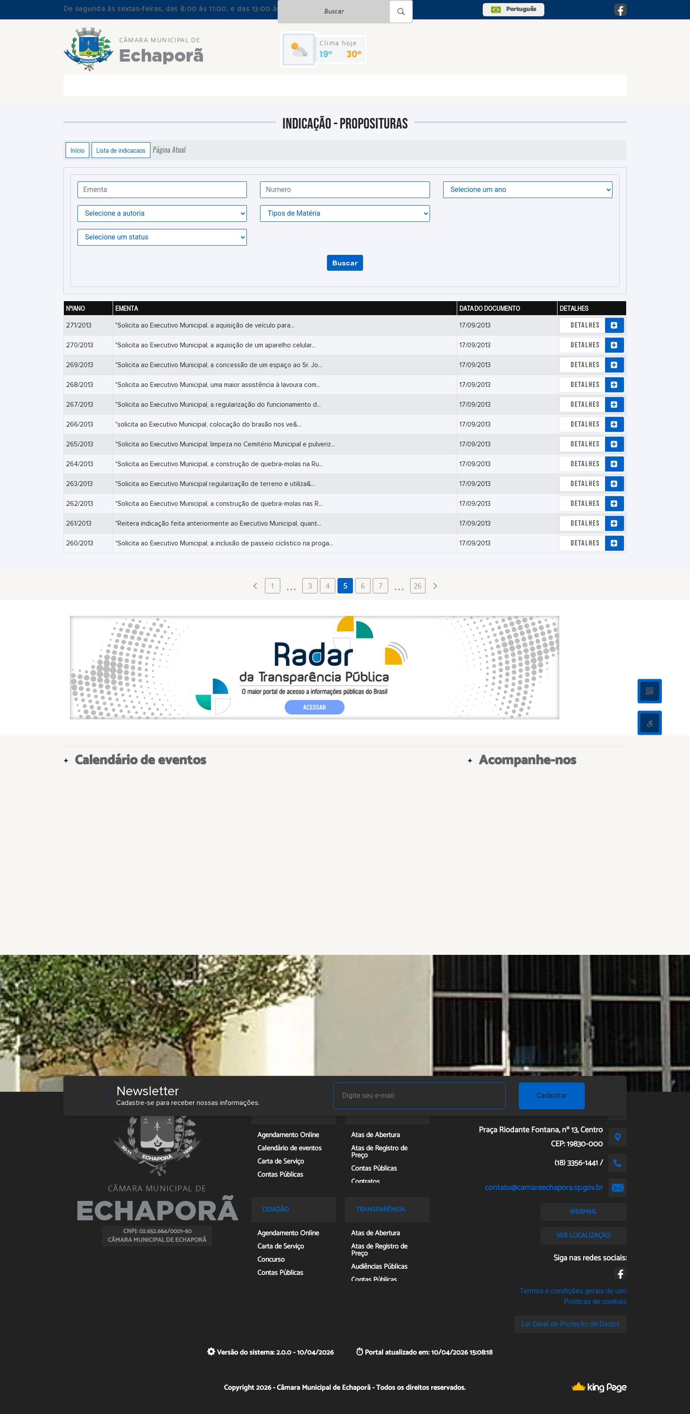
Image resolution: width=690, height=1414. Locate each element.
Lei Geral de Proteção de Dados (570, 1324)
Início (77, 150)
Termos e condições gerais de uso (573, 1291)
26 (418, 586)
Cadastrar (551, 1095)
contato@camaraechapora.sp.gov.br (544, 1187)
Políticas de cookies (595, 1301)
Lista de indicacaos (121, 150)
